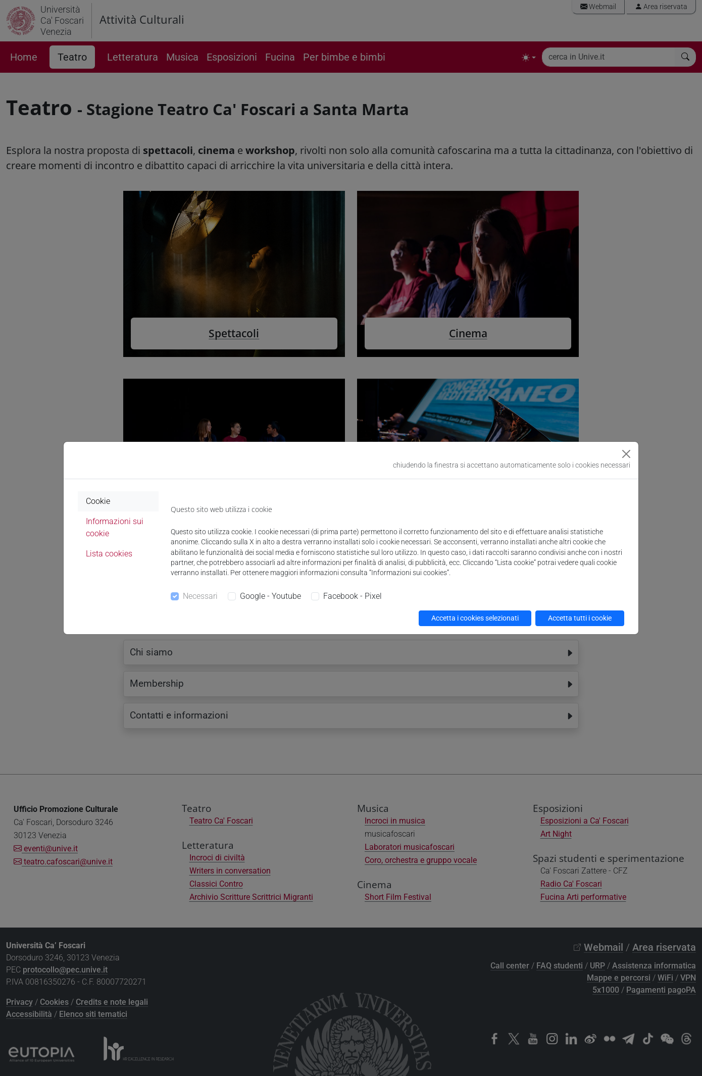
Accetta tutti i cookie (580, 618)
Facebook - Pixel (352, 596)
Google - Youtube (270, 596)
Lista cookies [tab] (109, 553)
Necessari (200, 596)
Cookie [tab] (98, 501)
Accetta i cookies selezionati (475, 618)
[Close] (626, 454)
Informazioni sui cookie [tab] (114, 527)
